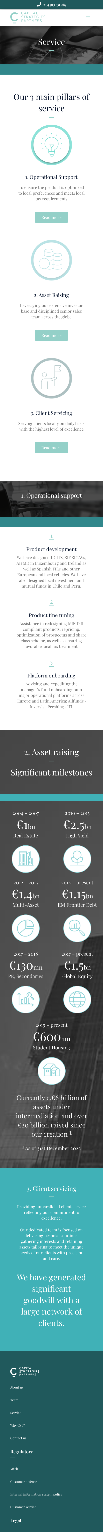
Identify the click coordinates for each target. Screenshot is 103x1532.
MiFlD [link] (15, 1469)
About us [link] (16, 1387)
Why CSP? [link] (17, 1425)
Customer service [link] (23, 1507)
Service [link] (15, 1413)
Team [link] (14, 1400)
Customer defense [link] (23, 1481)
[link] (54, 4)
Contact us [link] (18, 1438)
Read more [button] (51, 217)
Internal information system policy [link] (36, 1494)
